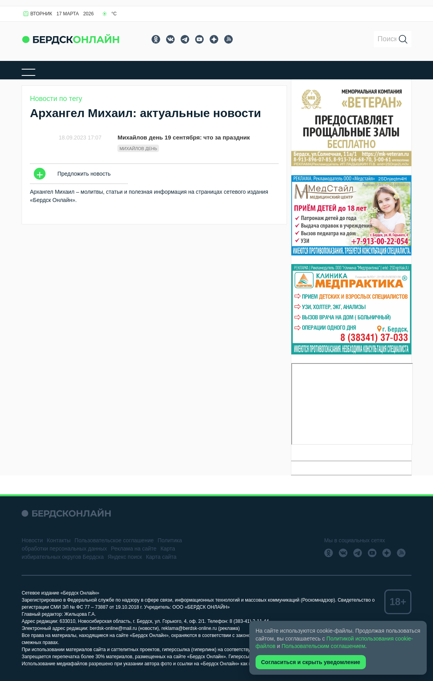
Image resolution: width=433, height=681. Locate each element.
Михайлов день (138, 148)
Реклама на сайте (134, 548)
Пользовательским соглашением (323, 646)
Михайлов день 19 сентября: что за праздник (183, 137)
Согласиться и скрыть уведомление (310, 662)
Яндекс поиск (125, 557)
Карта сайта (161, 557)
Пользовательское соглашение (114, 540)
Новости (32, 540)
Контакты (58, 540)
